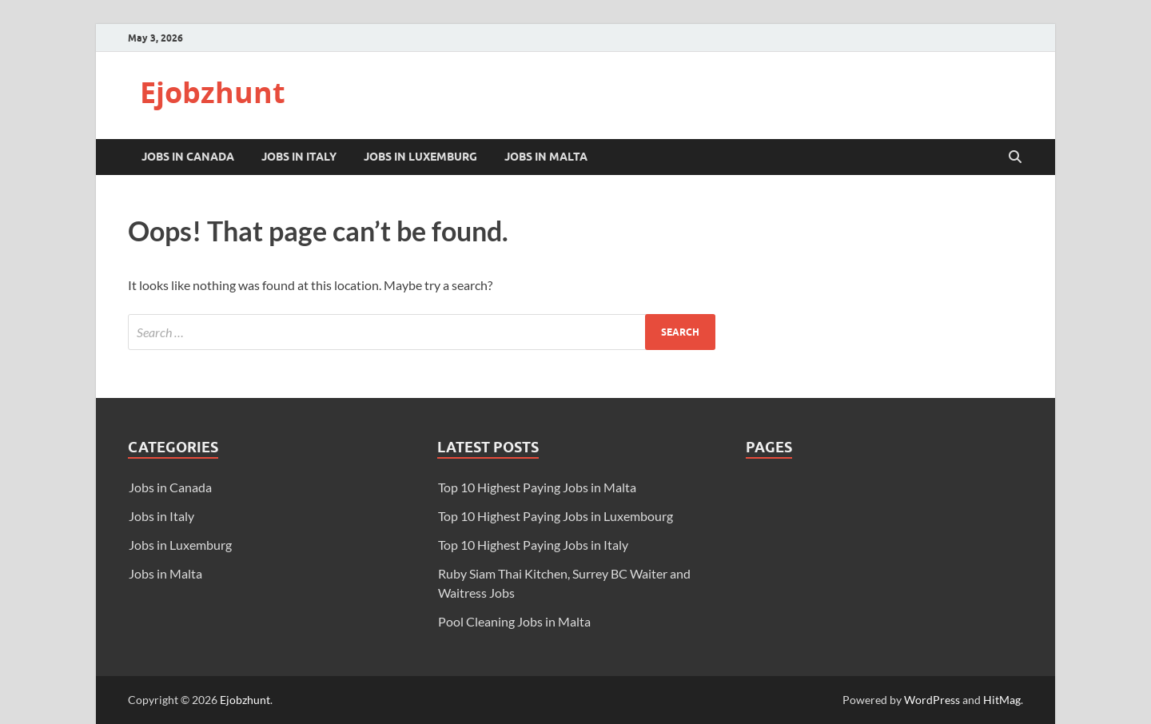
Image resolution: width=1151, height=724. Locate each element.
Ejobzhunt (212, 92)
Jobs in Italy (299, 156)
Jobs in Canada (187, 156)
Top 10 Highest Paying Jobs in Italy (533, 544)
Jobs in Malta (545, 156)
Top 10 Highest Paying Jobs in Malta (537, 487)
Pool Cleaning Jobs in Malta (514, 621)
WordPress (932, 699)
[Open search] (1015, 157)
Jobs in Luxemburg (420, 156)
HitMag (1002, 699)
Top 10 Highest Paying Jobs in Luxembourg (555, 515)
